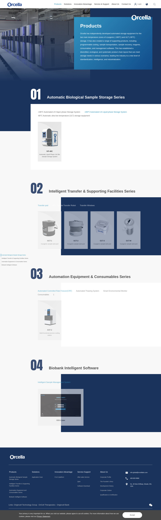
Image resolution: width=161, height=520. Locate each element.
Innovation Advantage (83, 4)
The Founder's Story (106, 481)
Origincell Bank (63, 505)
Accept (132, 515)
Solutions (67, 4)
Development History (106, 486)
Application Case (37, 477)
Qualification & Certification (108, 495)
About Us (115, 4)
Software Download (83, 486)
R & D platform (59, 477)
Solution (35, 472)
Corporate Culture (106, 490)
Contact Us (126, 4)
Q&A (78, 481)
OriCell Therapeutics (47, 505)
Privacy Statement (43, 516)
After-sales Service (83, 477)
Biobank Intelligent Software (18, 497)
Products (57, 4)
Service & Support (101, 4)
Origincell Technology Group (25, 505)
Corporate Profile (105, 477)
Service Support (84, 472)
